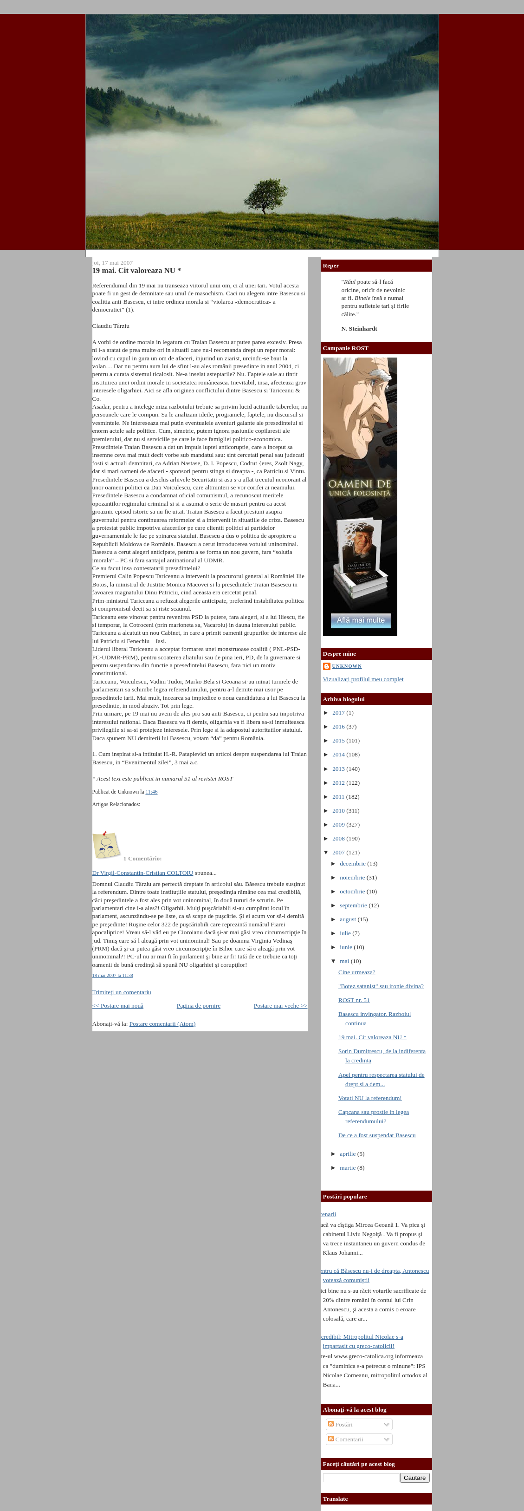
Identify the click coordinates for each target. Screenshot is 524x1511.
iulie (346, 933)
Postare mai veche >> (281, 1005)
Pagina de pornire (198, 1005)
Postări (340, 1424)
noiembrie (353, 877)
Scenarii (326, 1214)
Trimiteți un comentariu (121, 992)
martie (348, 1167)
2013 (339, 768)
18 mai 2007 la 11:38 (112, 975)
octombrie (353, 891)
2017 (339, 712)
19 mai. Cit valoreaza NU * (136, 270)
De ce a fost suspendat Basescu (377, 1135)
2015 (339, 740)
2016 (339, 726)
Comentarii (345, 1439)
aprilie (348, 1153)
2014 (339, 754)
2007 (339, 852)
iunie (347, 947)
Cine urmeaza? (356, 972)
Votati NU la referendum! (370, 1097)
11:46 (151, 792)
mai (345, 960)
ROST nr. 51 (354, 999)
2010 (339, 810)
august (348, 919)
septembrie (354, 905)
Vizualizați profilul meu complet (363, 679)
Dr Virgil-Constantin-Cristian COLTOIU (143, 872)
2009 (339, 824)
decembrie (353, 863)
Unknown (347, 666)
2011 (339, 796)
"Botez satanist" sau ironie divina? (381, 986)
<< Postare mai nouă (118, 1005)
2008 (339, 838)
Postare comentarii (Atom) (162, 1023)
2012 (339, 782)
